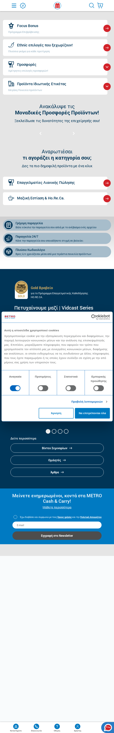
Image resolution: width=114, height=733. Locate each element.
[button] (48, 431)
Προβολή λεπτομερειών (87, 401)
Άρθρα (57, 472)
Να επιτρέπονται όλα (92, 413)
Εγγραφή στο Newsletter (57, 535)
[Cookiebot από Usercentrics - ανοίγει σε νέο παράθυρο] (94, 317)
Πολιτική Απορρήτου (91, 517)
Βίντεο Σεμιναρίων (57, 448)
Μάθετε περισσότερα (57, 507)
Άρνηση (56, 413)
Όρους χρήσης (64, 517)
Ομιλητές (57, 460)
